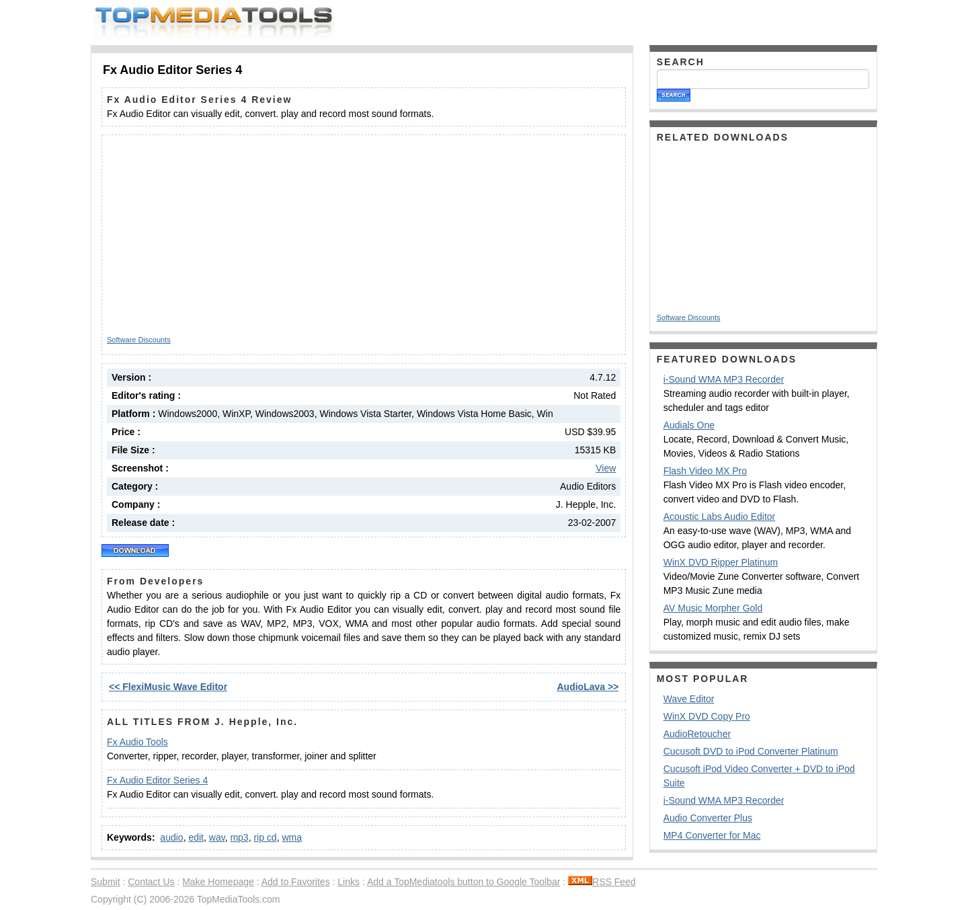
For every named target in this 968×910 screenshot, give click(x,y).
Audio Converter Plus (707, 817)
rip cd (264, 837)
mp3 (239, 837)
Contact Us (151, 881)
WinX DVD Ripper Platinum (720, 562)
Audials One (689, 425)
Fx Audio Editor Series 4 (157, 780)
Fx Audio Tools (137, 741)
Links (348, 881)
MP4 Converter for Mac (712, 835)
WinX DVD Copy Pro (706, 716)
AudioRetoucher (697, 733)
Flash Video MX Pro (705, 470)
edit (196, 837)
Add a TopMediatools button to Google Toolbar (463, 881)
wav (217, 837)
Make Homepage (218, 881)
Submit (105, 881)
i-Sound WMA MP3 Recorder (723, 379)
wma (292, 837)
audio (171, 837)
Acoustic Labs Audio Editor (719, 516)
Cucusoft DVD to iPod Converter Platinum (750, 751)
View (606, 468)
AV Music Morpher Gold (713, 608)
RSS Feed (602, 881)
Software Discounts (139, 340)
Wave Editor (689, 698)
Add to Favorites (295, 881)
